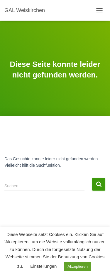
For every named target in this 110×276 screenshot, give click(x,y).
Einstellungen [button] (43, 266)
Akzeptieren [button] (77, 266)
